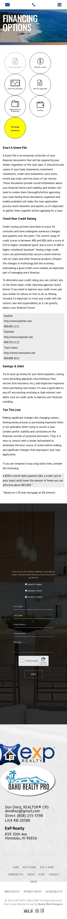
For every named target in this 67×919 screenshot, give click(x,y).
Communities (16, 874)
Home (16, 867)
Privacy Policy (33, 891)
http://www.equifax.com (18, 321)
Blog (42, 874)
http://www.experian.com (18, 337)
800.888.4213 (11, 358)
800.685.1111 (11, 326)
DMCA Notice (12, 891)
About (31, 874)
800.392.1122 (11, 342)
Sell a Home (47, 867)
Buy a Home (29, 867)
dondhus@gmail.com (22, 810)
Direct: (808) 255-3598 (24, 815)
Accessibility (54, 891)
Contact (54, 874)
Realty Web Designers (50, 904)
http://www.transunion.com (19, 353)
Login (33, 881)
